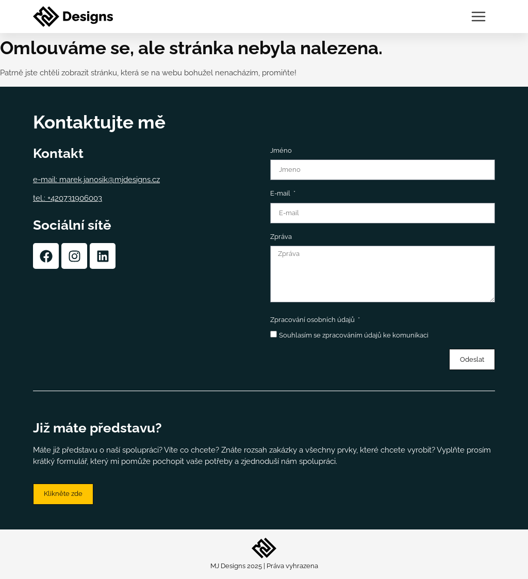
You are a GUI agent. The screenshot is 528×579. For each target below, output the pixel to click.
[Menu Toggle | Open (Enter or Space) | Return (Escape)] (478, 16)
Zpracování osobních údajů (313, 320)
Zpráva (281, 236)
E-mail (281, 193)
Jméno (281, 150)
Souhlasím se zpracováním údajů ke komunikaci (353, 335)
